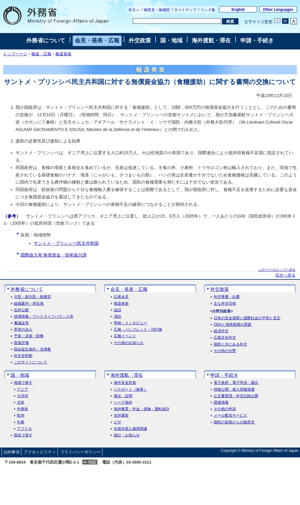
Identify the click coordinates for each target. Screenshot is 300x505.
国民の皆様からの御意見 (234, 422)
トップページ (15, 54)
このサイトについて (30, 362)
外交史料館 (23, 356)
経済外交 (221, 331)
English (238, 9)
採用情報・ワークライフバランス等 (43, 317)
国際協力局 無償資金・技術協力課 (53, 254)
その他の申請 (225, 409)
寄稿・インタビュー (130, 323)
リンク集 (207, 10)
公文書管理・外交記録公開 (236, 396)
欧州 (20, 416)
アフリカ (24, 429)
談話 (117, 310)
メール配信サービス (230, 416)
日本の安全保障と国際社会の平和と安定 (247, 318)
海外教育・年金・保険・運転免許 (141, 409)
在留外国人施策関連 (130, 429)
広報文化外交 (225, 338)
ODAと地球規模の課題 (232, 325)
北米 (20, 403)
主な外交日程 (225, 304)
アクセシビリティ (40, 452)
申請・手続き (257, 40)
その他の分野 (225, 351)
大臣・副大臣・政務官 (32, 297)
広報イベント (125, 336)
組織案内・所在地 (29, 304)
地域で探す (23, 383)
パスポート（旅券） (130, 390)
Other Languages (278, 9)
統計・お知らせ (127, 435)
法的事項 (11, 452)
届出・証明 (123, 396)
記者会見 (121, 297)
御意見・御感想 (157, 10)
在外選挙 (121, 416)
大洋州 (22, 396)
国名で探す (23, 435)
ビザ (117, 422)
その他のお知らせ (129, 343)
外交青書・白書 (227, 297)
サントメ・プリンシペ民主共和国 (66, 243)
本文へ (133, 10)
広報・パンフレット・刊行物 (138, 330)
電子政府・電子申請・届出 (236, 383)
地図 (92, 462)
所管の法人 (23, 330)
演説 (117, 317)
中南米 (22, 409)
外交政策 (140, 40)
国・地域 (171, 40)
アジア (22, 390)
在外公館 (21, 310)
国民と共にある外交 (230, 344)
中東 (20, 422)
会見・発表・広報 (97, 40)
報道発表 (63, 54)
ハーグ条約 (123, 403)
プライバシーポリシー (80, 452)
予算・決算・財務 (29, 336)
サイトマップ (185, 10)
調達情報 (221, 403)
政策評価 (21, 343)
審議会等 (21, 323)
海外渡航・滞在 (211, 40)
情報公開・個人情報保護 (234, 390)
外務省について (45, 40)
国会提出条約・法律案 (32, 349)
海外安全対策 (125, 383)
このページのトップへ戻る (276, 269)
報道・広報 (41, 54)
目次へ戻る (285, 275)
